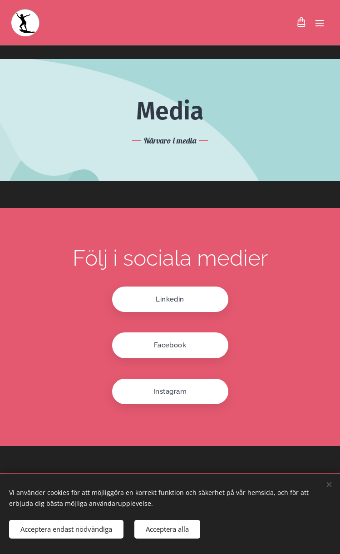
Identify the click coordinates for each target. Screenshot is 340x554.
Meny (319, 23)
